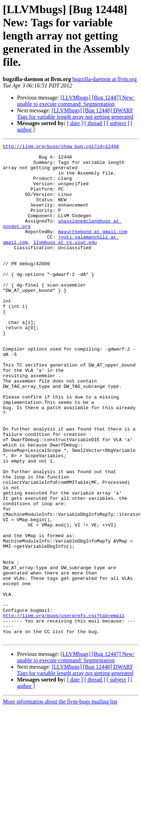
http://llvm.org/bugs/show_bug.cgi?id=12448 (61, 147)
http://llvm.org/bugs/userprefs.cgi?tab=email (63, 710)
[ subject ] (118, 123)
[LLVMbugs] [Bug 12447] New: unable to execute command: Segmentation (75, 101)
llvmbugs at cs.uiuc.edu (65, 262)
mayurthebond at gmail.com (92, 249)
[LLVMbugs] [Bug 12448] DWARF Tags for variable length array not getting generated (75, 113)
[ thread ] (94, 123)
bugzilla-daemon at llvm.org (104, 79)
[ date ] (75, 123)
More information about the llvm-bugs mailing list (60, 801)
